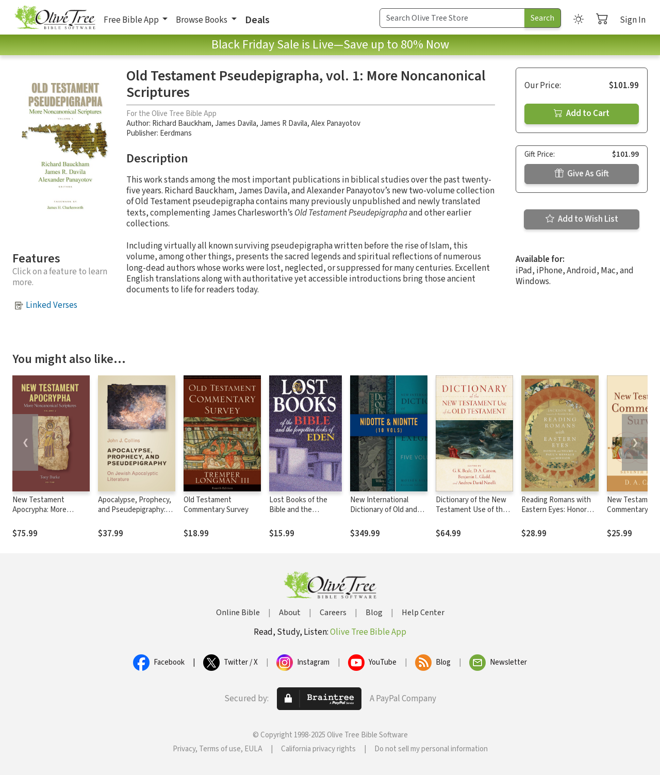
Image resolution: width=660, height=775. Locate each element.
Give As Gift (582, 174)
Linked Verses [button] (51, 305)
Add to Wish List (582, 219)
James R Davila (283, 123)
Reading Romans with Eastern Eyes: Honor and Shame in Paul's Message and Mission (556, 514)
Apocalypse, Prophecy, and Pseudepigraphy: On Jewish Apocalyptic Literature (134, 514)
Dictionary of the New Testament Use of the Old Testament (471, 509)
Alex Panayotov (335, 123)
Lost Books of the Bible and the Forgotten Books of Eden (301, 514)
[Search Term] (452, 18)
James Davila (235, 123)
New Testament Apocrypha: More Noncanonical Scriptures (39, 514)
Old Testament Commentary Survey (216, 504)
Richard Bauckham (181, 123)
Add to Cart (581, 113)
